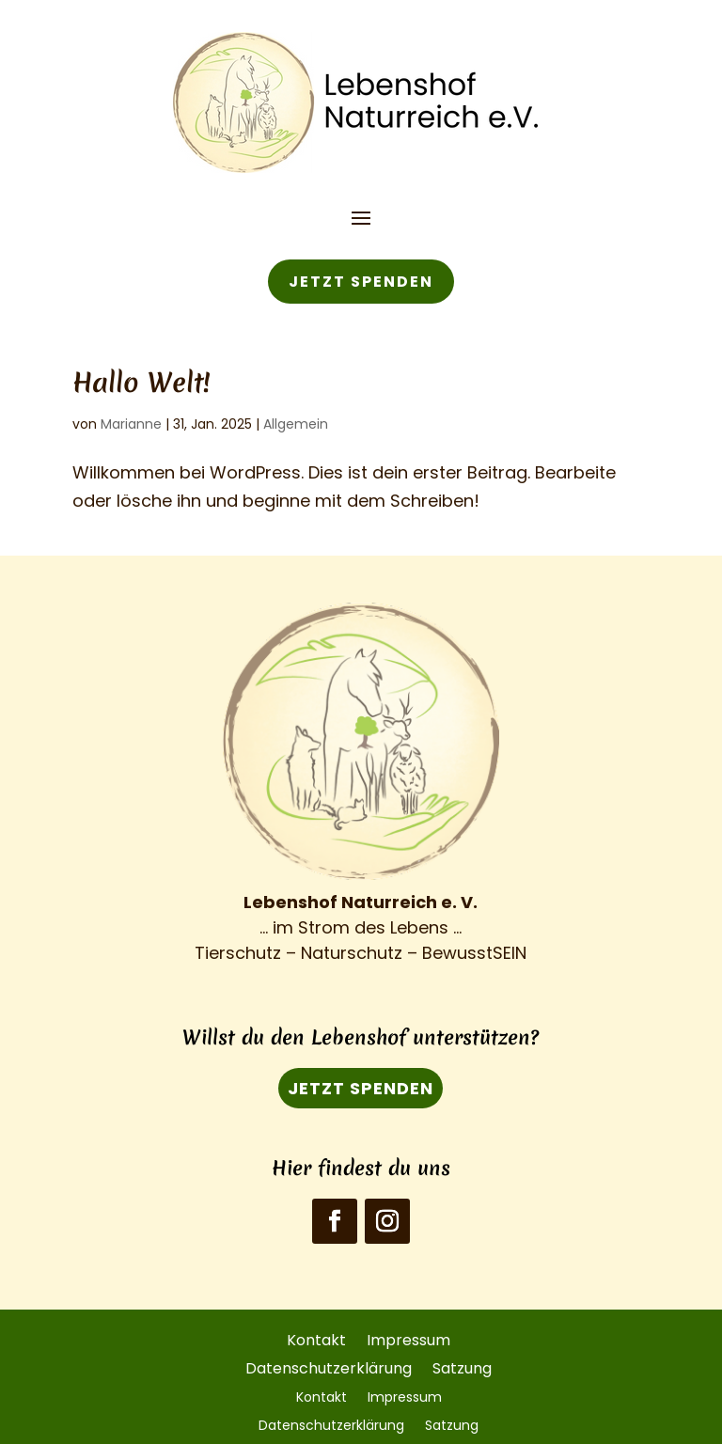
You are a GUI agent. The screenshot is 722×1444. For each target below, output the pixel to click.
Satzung (462, 1366)
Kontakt (316, 1338)
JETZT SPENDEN (361, 281)
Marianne (131, 424)
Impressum (408, 1338)
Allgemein (295, 424)
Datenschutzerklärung (328, 1366)
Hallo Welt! (141, 382)
